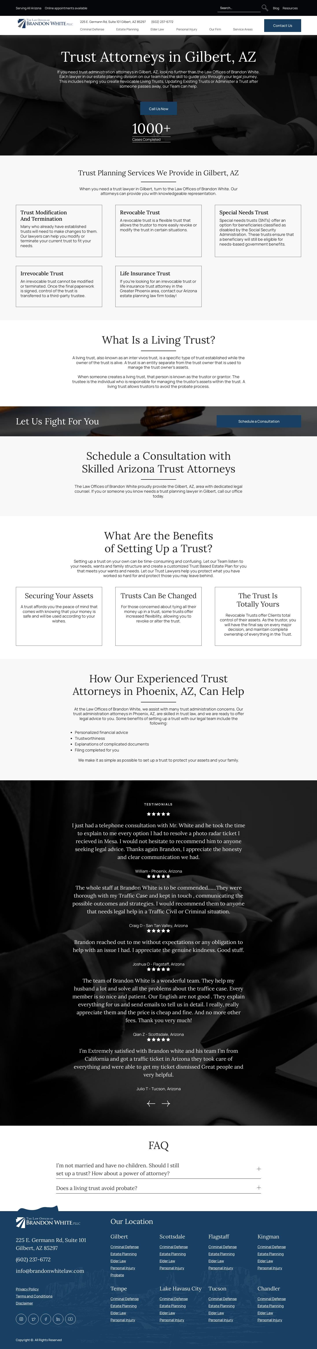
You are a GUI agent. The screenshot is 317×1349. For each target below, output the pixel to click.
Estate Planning (124, 1253)
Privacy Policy (27, 1289)
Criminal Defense (125, 1246)
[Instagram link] (21, 1319)
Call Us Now (158, 108)
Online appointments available (66, 8)
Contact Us (282, 25)
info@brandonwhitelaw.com (50, 1271)
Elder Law (118, 1260)
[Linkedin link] (58, 1319)
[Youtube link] (70, 1319)
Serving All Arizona (28, 8)
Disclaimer (24, 1303)
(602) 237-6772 (162, 22)
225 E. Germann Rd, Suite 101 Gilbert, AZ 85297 (113, 22)
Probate (117, 1275)
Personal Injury (123, 1268)
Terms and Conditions (34, 1296)
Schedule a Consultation (259, 421)
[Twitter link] (33, 1319)
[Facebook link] (46, 1319)
